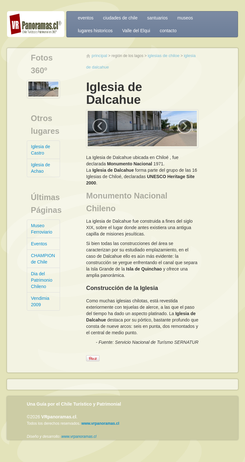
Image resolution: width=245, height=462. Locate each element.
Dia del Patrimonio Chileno (41, 280)
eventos (85, 17)
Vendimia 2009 (40, 301)
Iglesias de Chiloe (164, 55)
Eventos (39, 243)
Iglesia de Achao (40, 168)
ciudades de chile (120, 17)
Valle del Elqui (136, 30)
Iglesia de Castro (40, 149)
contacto (168, 30)
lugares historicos (95, 30)
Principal (99, 55)
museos (185, 17)
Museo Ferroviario (41, 229)
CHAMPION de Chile (43, 258)
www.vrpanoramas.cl (78, 436)
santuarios (157, 17)
